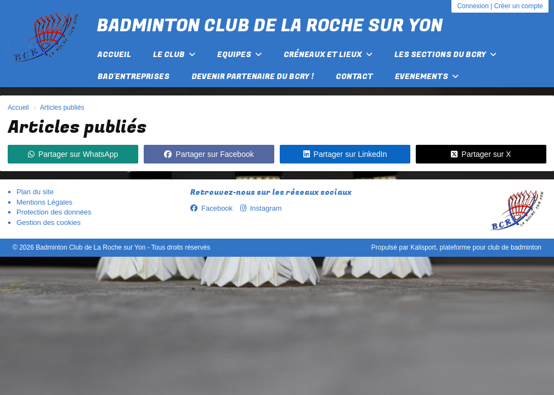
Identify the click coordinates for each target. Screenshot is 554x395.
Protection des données (54, 212)
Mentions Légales (44, 202)
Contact (354, 76)
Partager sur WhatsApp (73, 154)
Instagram (261, 208)
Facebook (211, 208)
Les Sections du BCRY (445, 54)
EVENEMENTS (427, 76)
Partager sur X (481, 154)
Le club (174, 54)
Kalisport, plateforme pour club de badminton (475, 247)
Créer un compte (518, 6)
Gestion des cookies (48, 222)
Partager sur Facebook (208, 154)
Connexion (472, 6)
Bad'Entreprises (133, 76)
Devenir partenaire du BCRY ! (252, 76)
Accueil (114, 54)
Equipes (239, 54)
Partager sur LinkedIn (345, 154)
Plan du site (35, 192)
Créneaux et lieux (328, 54)
